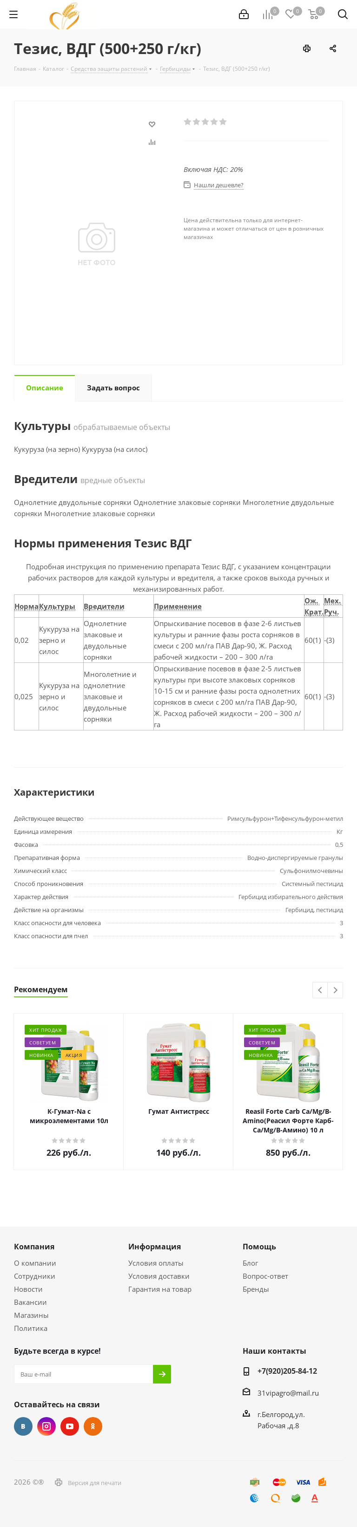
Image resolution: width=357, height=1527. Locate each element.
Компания (34, 1246)
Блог (250, 1263)
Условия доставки (159, 1276)
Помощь (259, 1246)
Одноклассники (93, 1426)
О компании (35, 1263)
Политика (30, 1328)
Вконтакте (23, 1426)
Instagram (46, 1426)
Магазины (31, 1315)
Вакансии (30, 1302)
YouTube (69, 1426)
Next (335, 990)
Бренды (256, 1289)
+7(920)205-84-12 (287, 1371)
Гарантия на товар (160, 1289)
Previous (320, 990)
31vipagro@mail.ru (288, 1392)
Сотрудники (34, 1276)
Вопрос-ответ (265, 1276)
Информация (154, 1246)
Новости (28, 1289)
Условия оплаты (156, 1263)
